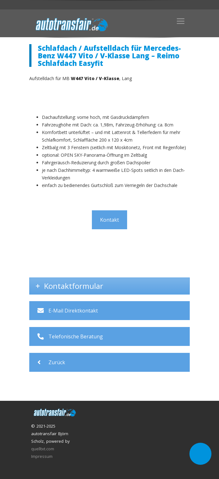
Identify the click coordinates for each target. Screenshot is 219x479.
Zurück (51, 362)
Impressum (42, 456)
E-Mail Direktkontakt (67, 310)
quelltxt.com (42, 449)
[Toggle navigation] (180, 21)
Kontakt (109, 219)
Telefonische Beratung (70, 336)
